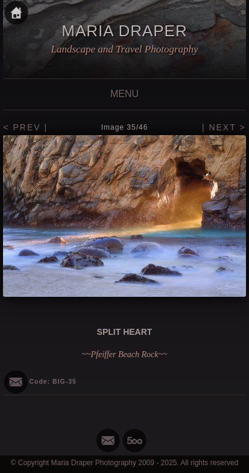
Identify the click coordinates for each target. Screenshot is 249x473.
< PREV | (25, 127)
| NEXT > (224, 127)
